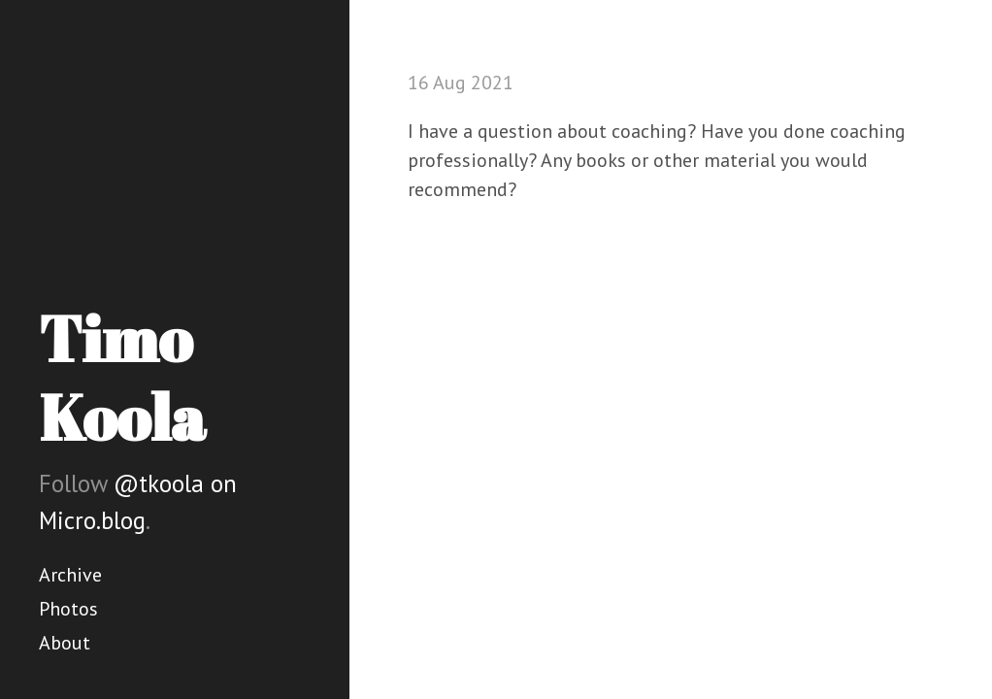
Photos (68, 608)
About (64, 642)
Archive (70, 574)
